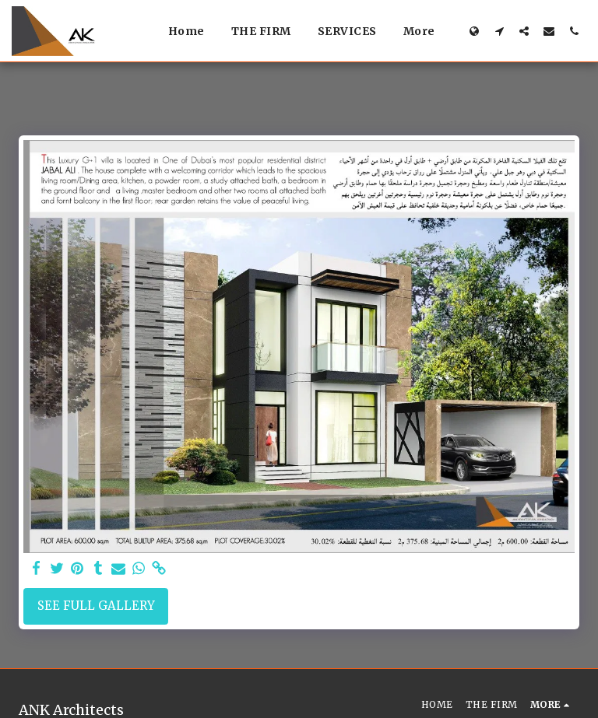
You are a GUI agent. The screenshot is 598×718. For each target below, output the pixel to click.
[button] (499, 31)
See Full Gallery (96, 605)
